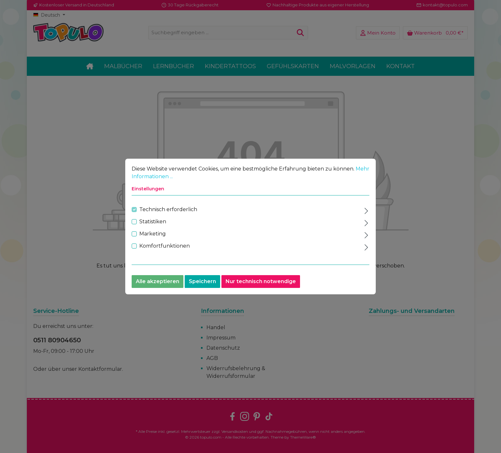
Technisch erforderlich (168, 210)
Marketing (152, 234)
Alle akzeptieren (157, 282)
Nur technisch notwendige (261, 282)
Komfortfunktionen (164, 246)
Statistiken (152, 222)
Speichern (202, 282)
